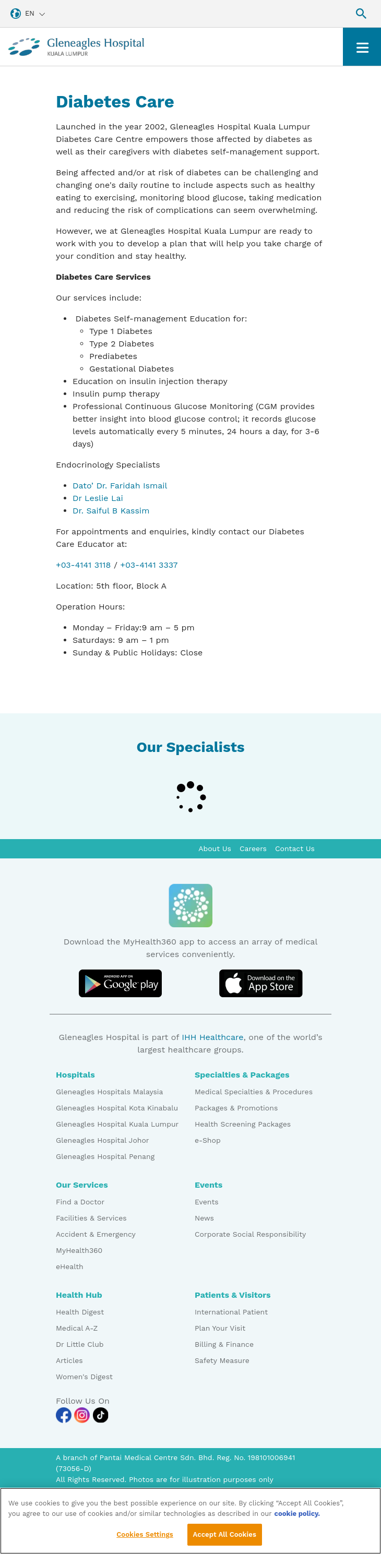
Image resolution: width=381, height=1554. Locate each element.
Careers (253, 848)
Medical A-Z (77, 1328)
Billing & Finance (224, 1344)
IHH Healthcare (212, 1037)
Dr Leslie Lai (98, 498)
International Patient (231, 1312)
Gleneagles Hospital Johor (102, 1140)
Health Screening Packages (243, 1124)
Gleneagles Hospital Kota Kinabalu (117, 1108)
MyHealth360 (79, 1250)
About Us (214, 848)
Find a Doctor (80, 1202)
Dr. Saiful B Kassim (111, 511)
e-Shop (208, 1140)
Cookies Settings (144, 1541)
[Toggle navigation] (362, 47)
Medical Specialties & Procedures (254, 1091)
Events (207, 1202)
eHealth (70, 1266)
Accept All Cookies (224, 1541)
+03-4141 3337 (148, 565)
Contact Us (295, 848)
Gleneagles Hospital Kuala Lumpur (117, 1124)
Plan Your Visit (220, 1328)
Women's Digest (84, 1376)
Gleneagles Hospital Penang (105, 1156)
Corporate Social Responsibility (250, 1234)
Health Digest (80, 1312)
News (204, 1218)
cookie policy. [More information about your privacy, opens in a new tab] (297, 1520)
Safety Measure (222, 1360)
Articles (69, 1360)
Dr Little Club (80, 1344)
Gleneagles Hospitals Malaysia (109, 1091)
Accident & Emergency (96, 1234)
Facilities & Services (91, 1218)
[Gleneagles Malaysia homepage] (76, 47)
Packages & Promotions (236, 1108)
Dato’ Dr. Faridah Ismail (120, 486)
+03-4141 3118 (83, 565)
